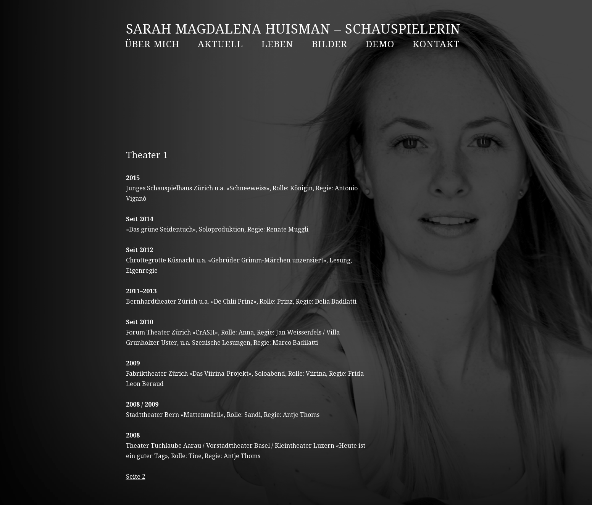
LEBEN (277, 44)
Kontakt (436, 44)
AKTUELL (220, 44)
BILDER (329, 44)
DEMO (380, 44)
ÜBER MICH (152, 44)
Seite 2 (135, 476)
